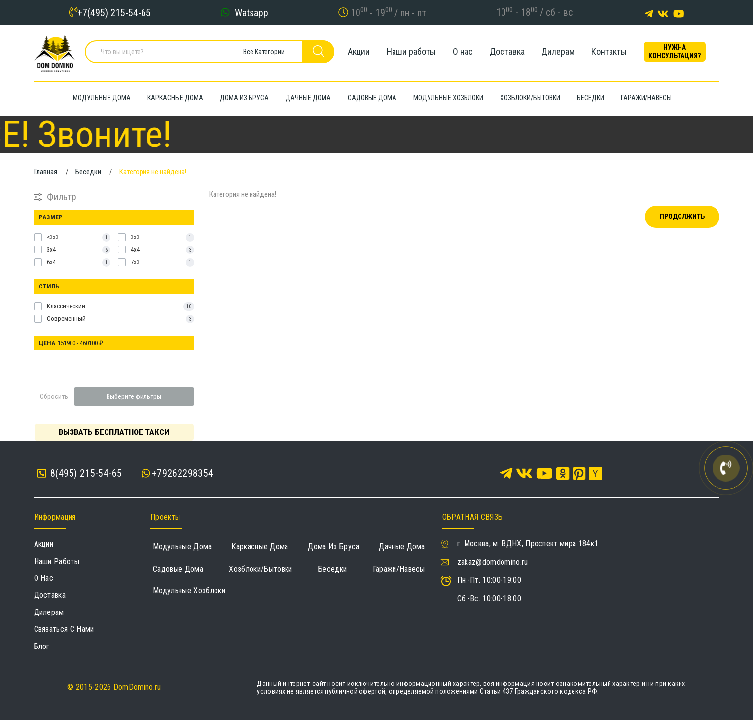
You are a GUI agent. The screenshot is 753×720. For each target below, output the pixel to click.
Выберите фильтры (134, 396)
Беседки (332, 569)
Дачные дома (402, 546)
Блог (42, 646)
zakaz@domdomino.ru (492, 562)
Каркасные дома (259, 546)
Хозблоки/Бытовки (260, 569)
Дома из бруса (333, 546)
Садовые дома (178, 569)
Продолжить (682, 216)
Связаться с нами (64, 629)
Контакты (609, 51)
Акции (359, 51)
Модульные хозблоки (189, 590)
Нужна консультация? (674, 51)
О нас (463, 51)
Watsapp (251, 12)
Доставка (507, 51)
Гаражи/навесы (399, 569)
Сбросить (54, 396)
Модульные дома (182, 546)
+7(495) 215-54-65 (114, 12)
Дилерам (557, 51)
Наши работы (411, 51)
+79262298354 (183, 473)
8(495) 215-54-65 (79, 473)
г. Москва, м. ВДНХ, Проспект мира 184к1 (527, 543)
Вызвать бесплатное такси (114, 432)
